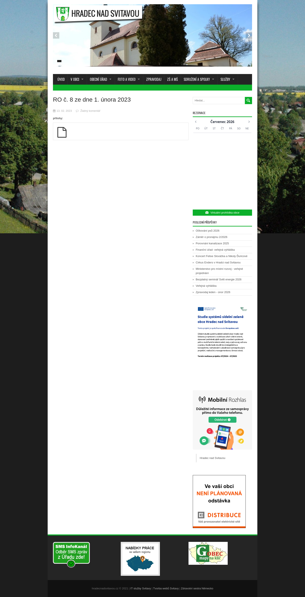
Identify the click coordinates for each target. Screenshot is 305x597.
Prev (56, 35)
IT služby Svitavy (140, 588)
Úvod (60, 79)
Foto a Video (127, 79)
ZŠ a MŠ (172, 79)
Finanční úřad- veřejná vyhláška (215, 249)
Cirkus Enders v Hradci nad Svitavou (218, 262)
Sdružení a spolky (197, 79)
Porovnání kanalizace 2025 (212, 243)
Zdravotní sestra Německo (197, 588)
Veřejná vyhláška (206, 285)
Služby (225, 79)
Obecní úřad (98, 79)
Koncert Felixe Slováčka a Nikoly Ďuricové (221, 256)
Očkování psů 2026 (207, 230)
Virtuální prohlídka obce (222, 212)
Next (249, 35)
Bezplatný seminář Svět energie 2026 (218, 279)
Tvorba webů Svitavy (166, 588)
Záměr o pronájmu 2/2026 (211, 237)
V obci (75, 79)
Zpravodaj (153, 79)
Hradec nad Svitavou (212, 458)
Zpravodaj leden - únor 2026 (213, 292)
